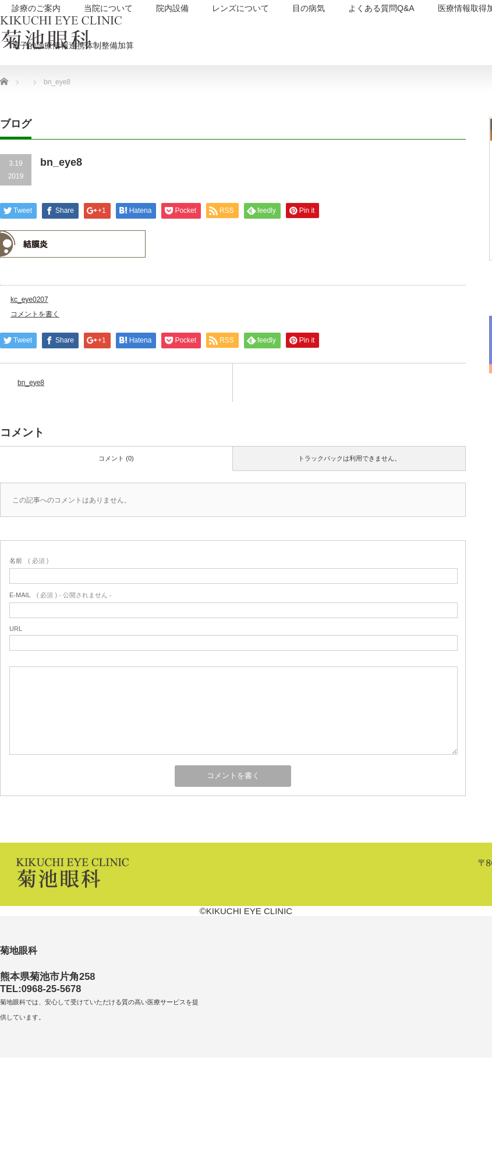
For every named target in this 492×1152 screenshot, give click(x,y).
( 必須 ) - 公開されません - (60, 594)
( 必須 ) (28, 560)
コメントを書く (34, 314)
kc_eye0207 (29, 299)
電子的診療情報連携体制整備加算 (73, 45)
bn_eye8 (30, 383)
